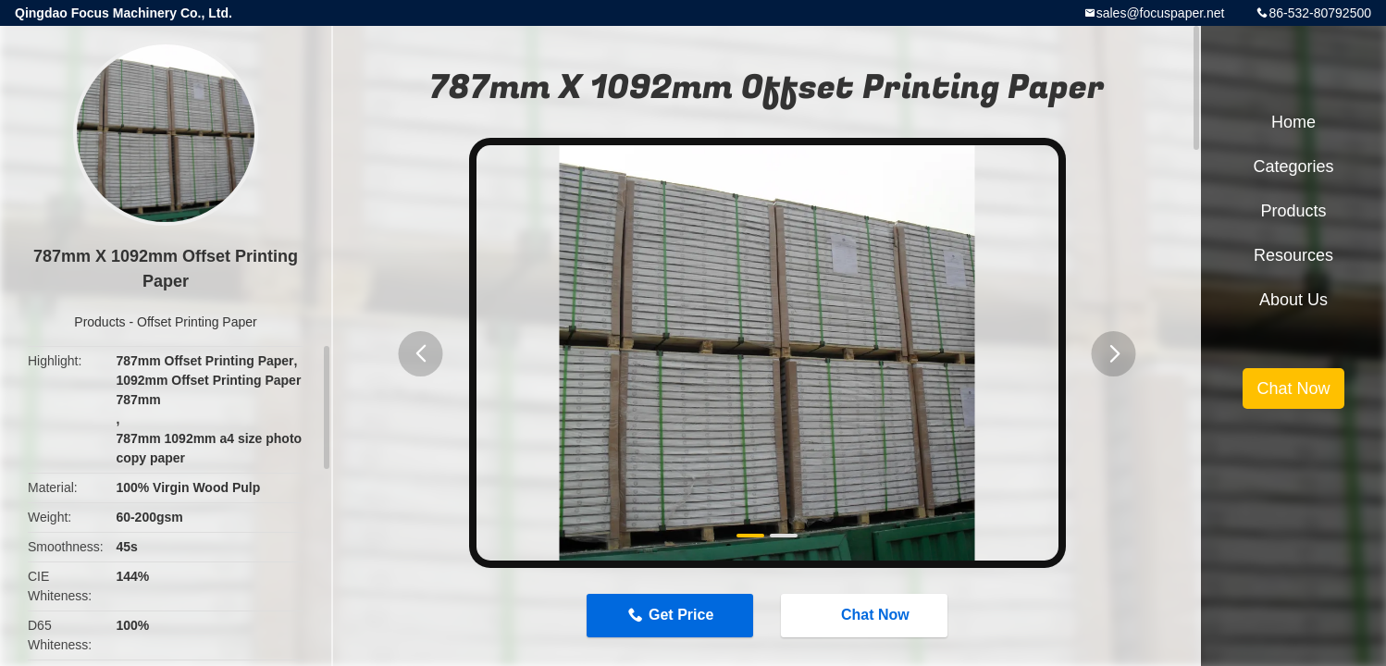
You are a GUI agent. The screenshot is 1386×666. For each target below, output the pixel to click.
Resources (1293, 255)
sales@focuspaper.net (1160, 13)
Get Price (681, 615)
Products (99, 321)
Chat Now (866, 615)
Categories (1293, 166)
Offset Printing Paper (197, 321)
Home (1293, 122)
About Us (1293, 299)
